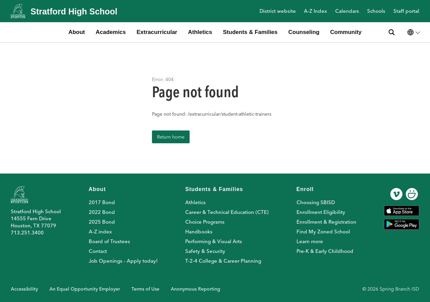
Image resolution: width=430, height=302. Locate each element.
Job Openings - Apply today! (123, 261)
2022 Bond (102, 212)
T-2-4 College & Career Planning (223, 261)
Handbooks (198, 231)
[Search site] (392, 32)
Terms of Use (145, 289)
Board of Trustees (109, 241)
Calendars (347, 11)
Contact (98, 251)
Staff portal (406, 11)
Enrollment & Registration (326, 222)
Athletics (200, 32)
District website (278, 11)
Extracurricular (156, 32)
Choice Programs (205, 222)
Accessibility (24, 289)
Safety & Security (205, 251)
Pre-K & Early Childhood (325, 251)
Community (346, 32)
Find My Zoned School (323, 231)
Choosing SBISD (316, 202)
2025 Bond (102, 222)
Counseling (304, 32)
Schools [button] (376, 11)
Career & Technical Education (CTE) (227, 212)
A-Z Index (315, 11)
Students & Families (250, 32)
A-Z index (100, 231)
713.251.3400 (27, 232)
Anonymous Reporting (195, 289)
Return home (171, 137)
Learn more (310, 241)
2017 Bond (102, 202)
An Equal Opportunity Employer (84, 289)
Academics (111, 32)
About (76, 32)
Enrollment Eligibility (321, 212)
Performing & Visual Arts (213, 241)
